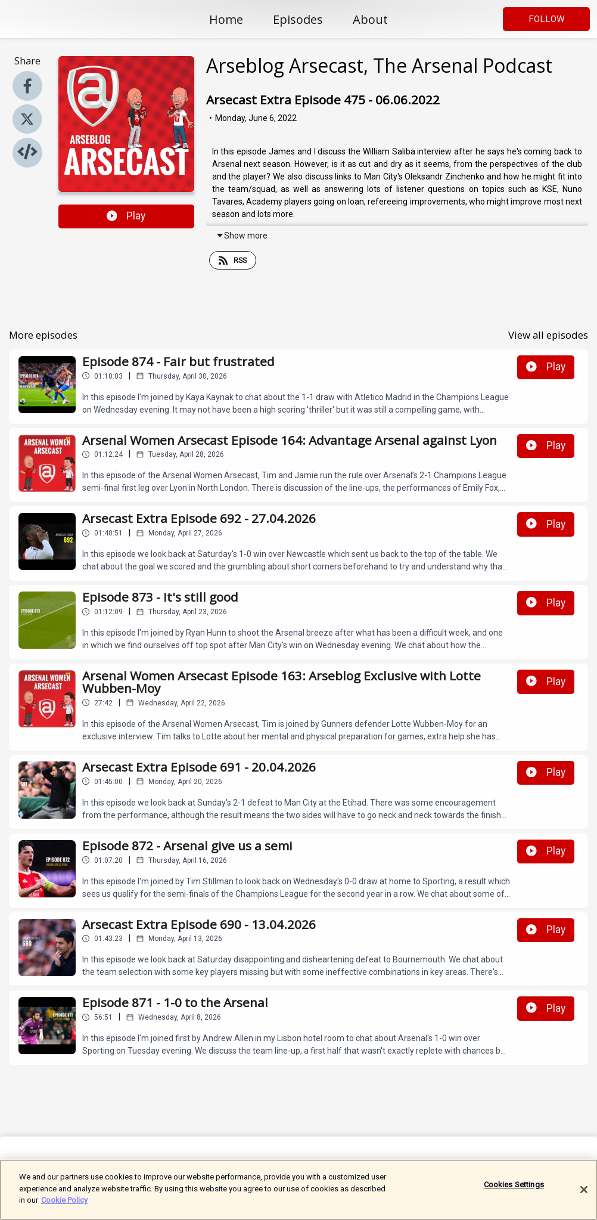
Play (126, 216)
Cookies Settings (514, 1190)
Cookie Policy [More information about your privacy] (64, 1206)
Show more (242, 235)
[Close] (584, 1195)
